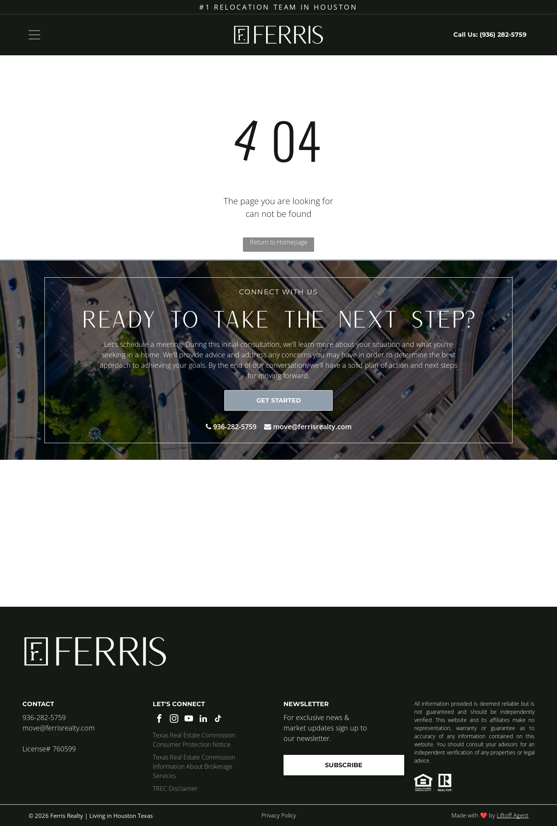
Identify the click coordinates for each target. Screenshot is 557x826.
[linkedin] (203, 719)
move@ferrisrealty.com (312, 426)
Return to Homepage (279, 242)
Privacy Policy (278, 815)
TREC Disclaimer (175, 788)
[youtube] (188, 719)
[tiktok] (218, 719)
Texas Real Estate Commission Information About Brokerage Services (194, 766)
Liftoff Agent (512, 815)
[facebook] (159, 719)
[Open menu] (34, 35)
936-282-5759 (234, 426)
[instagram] (173, 719)
